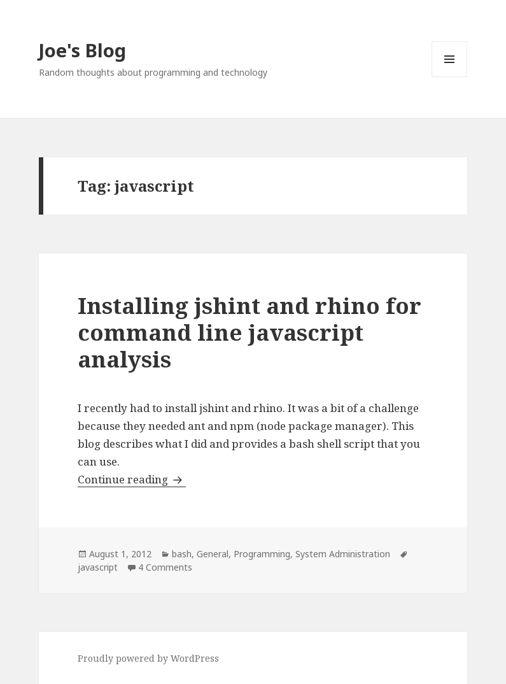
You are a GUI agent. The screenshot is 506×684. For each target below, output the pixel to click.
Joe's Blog (82, 50)
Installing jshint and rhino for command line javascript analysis (249, 332)
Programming (262, 554)
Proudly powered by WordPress (148, 658)
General (212, 554)
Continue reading (132, 479)
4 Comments (165, 567)
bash (182, 554)
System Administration (342, 554)
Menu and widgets (449, 76)
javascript (98, 567)
